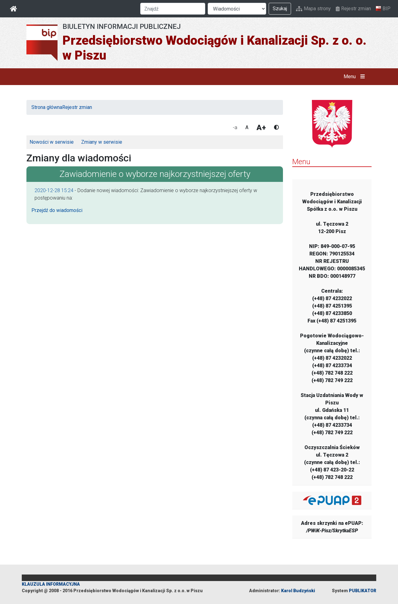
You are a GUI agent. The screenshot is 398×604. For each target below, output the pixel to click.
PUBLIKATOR (362, 590)
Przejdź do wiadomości (56, 210)
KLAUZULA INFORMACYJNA (51, 584)
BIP (383, 9)
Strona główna (46, 107)
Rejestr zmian (353, 8)
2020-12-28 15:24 (54, 190)
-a (235, 127)
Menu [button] (356, 76)
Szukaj (280, 8)
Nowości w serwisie (52, 142)
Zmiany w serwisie (101, 142)
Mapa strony (313, 8)
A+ (261, 127)
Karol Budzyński (298, 590)
